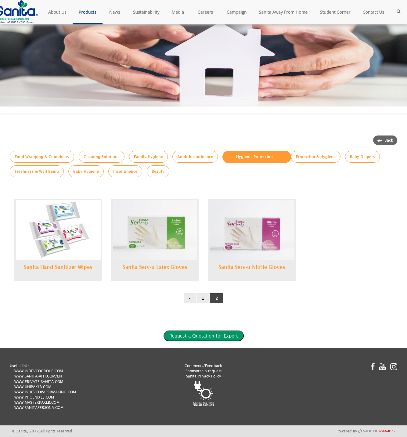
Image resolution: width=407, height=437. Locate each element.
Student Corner (335, 12)
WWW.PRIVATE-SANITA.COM (38, 381)
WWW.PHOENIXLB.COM (34, 397)
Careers (205, 12)
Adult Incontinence (195, 156)
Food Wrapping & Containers (42, 156)
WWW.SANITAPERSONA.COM (38, 407)
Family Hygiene (148, 156)
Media (178, 12)
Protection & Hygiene (316, 156)
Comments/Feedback (203, 365)
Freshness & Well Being (37, 171)
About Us (57, 12)
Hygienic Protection (254, 156)
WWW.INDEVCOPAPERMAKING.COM (45, 392)
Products (87, 12)
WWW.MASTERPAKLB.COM (36, 402)
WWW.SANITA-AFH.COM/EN (38, 376)
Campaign (237, 12)
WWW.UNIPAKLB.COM (32, 387)
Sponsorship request (203, 371)
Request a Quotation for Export (203, 335)
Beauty (158, 171)
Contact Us (373, 12)
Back (385, 140)
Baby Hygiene (86, 171)
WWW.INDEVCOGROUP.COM (38, 371)
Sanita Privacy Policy (203, 376)
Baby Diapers (362, 156)
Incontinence (125, 171)
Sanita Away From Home (283, 12)
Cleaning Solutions (102, 156)
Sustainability (146, 12)
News (114, 12)
